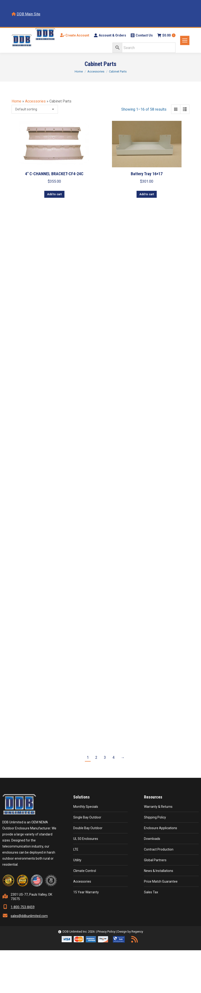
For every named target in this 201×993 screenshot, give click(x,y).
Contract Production (158, 849)
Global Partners (155, 860)
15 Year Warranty (86, 892)
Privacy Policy (106, 931)
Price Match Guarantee (161, 881)
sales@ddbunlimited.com (29, 916)
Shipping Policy (155, 817)
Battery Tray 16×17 (147, 173)
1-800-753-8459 (23, 907)
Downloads (152, 839)
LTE (75, 849)
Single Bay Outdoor (87, 817)
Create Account (74, 35)
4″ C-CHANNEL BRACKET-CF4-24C (54, 173)
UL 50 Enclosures (85, 839)
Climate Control (84, 871)
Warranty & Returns (158, 806)
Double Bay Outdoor (87, 828)
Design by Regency (130, 931)
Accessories (35, 101)
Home (16, 101)
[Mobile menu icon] (184, 40)
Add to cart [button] (54, 194)
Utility (77, 860)
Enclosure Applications (160, 828)
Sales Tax (151, 892)
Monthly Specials (85, 806)
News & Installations (158, 871)
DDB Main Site (28, 14)
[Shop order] (35, 109)
